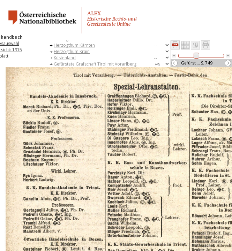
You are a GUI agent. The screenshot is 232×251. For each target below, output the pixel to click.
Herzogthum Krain (72, 51)
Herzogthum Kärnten (74, 45)
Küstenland (65, 58)
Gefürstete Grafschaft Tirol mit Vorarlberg (95, 64)
